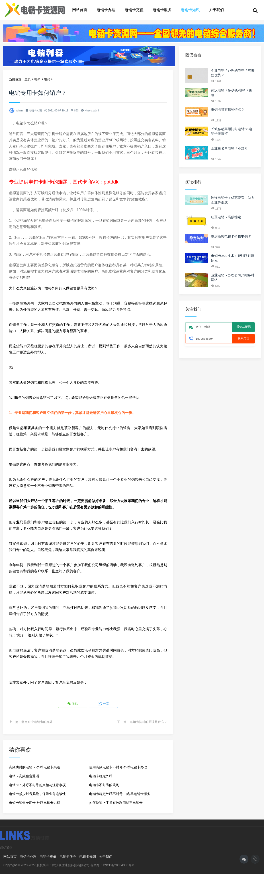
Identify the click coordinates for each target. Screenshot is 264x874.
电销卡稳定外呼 (101, 776)
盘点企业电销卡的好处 (37, 722)
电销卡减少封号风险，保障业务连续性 (37, 794)
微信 (72, 704)
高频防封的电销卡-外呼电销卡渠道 (34, 767)
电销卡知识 (190, 10)
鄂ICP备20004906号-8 (118, 865)
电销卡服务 (162, 10)
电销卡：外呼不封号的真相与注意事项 (37, 785)
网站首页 (79, 10)
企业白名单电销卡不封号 (229, 148)
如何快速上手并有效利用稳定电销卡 (116, 803)
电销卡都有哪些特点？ (227, 109)
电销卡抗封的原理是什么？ (148, 722)
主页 (28, 79)
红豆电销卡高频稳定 (226, 217)
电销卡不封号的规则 (104, 785)
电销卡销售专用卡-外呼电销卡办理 (34, 803)
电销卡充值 (134, 10)
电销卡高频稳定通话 (24, 776)
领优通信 (6, 848)
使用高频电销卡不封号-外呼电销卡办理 (118, 767)
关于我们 (216, 10)
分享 (103, 704)
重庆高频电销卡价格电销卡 (231, 236)
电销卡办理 (105, 10)
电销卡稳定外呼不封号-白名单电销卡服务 (119, 794)
